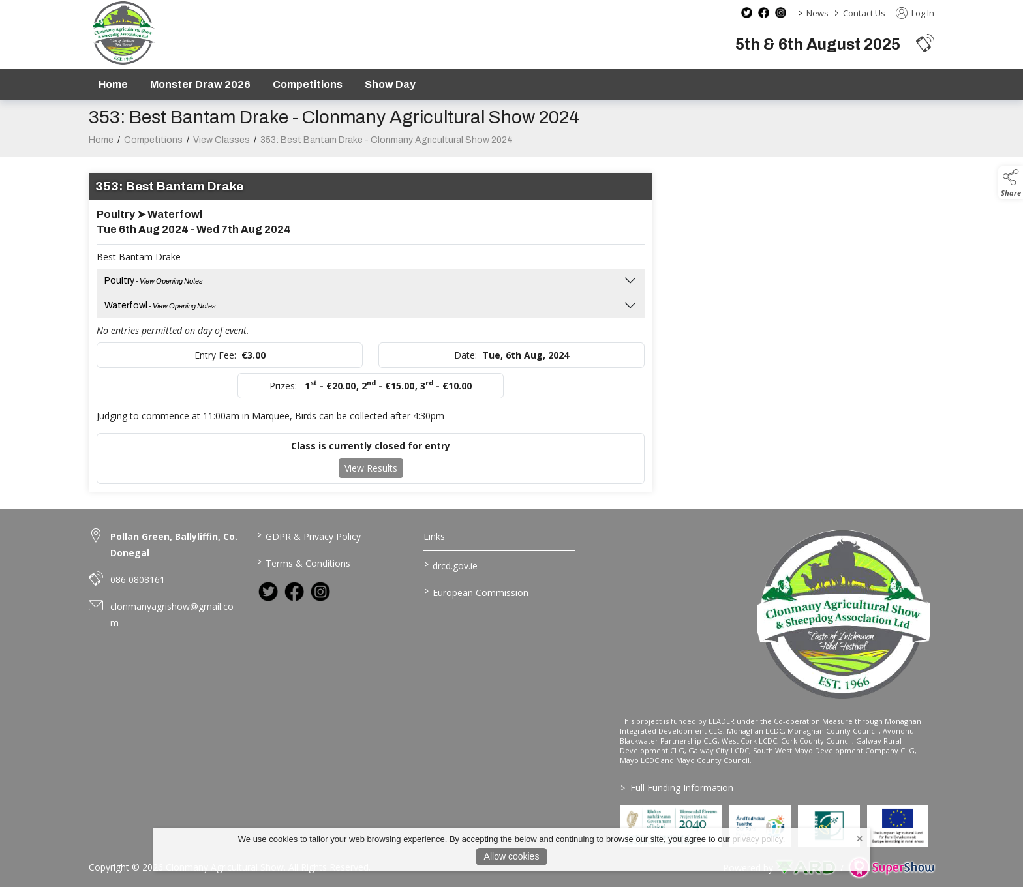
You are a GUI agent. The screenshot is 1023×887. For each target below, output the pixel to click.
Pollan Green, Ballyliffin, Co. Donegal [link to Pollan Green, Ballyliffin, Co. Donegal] (173, 544)
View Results (370, 480)
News (817, 13)
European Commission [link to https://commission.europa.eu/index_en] (476, 591)
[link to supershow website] (891, 868)
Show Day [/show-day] (390, 84)
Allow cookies (512, 856)
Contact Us (864, 13)
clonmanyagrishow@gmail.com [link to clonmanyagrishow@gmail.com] (172, 614)
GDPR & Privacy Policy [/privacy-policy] (308, 535)
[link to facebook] (294, 591)
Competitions (153, 152)
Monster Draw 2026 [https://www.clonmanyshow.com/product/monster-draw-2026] (200, 84)
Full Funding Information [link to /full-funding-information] (676, 787)
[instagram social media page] (780, 12)
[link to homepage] (123, 33)
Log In (915, 13)
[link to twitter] (268, 591)
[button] (925, 42)
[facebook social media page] (763, 12)
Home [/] (113, 84)
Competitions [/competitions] (308, 84)
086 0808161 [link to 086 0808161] (137, 579)
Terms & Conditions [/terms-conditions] (303, 562)
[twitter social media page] (746, 12)
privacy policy (758, 839)
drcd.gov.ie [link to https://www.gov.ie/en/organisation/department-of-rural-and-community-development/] (451, 565)
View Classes (221, 152)
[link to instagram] (320, 591)
